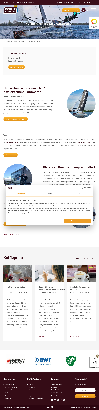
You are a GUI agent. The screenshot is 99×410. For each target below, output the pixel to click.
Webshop (8, 399)
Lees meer (11, 336)
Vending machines (11, 387)
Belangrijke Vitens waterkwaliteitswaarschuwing (52, 288)
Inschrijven (85, 396)
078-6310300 (10, 2)
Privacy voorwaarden (36, 399)
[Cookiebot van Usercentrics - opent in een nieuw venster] (83, 188)
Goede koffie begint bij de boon (80, 288)
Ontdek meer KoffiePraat (85, 258)
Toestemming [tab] (20, 193)
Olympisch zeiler (12, 142)
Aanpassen (49, 221)
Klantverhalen (33, 390)
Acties (7, 396)
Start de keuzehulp (71, 10)
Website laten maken (76, 407)
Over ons (32, 387)
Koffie (7, 393)
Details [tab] (49, 193)
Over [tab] (78, 193)
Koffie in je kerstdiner (16, 287)
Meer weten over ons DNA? (15, 119)
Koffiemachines (10, 384)
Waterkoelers (9, 390)
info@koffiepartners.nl (25, 2)
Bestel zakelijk (60, 2)
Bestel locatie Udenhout (74, 2)
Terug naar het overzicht (12, 234)
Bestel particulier (90, 2)
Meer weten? (10, 155)
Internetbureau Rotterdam (89, 407)
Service (31, 384)
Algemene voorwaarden (36, 396)
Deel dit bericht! (16, 67)
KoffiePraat (32, 393)
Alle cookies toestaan (77, 221)
